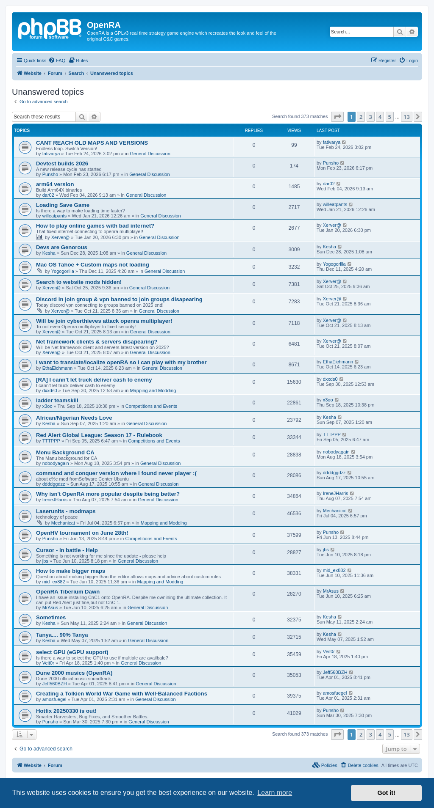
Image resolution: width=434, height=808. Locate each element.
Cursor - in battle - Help (67, 550)
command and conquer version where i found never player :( (116, 473)
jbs (45, 560)
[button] (337, 117)
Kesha (49, 253)
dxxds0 (49, 390)
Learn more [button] (274, 792)
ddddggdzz (53, 483)
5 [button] (389, 117)
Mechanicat (63, 522)
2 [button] (360, 117)
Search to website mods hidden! (79, 282)
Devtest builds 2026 (62, 163)
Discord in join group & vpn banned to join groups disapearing (119, 299)
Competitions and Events (151, 406)
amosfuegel (54, 699)
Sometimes (51, 617)
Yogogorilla (62, 271)
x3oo (47, 406)
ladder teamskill (57, 400)
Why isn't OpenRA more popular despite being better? (108, 494)
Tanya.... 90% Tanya (62, 635)
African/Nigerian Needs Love (74, 418)
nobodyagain (55, 463)
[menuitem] (56, 60)
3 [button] (370, 117)
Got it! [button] (386, 792)
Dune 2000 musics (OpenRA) (74, 673)
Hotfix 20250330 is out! (66, 711)
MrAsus (50, 607)
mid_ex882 (53, 581)
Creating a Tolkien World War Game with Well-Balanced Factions (121, 693)
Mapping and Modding (153, 390)
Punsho (50, 174)
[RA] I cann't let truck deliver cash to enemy (94, 380)
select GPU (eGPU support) (72, 652)
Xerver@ (60, 237)
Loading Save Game (62, 205)
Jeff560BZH (54, 683)
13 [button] (406, 117)
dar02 (48, 195)
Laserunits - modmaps (66, 511)
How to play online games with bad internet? (95, 226)
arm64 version (55, 184)
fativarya (51, 153)
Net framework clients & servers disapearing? (97, 341)
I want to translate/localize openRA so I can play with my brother (121, 362)
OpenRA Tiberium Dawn (68, 591)
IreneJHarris (55, 499)
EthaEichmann (57, 368)
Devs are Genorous (61, 247)
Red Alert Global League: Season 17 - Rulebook (99, 435)
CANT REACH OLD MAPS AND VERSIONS (92, 143)
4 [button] (379, 117)
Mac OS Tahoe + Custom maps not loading (92, 264)
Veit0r (48, 662)
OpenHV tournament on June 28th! (82, 533)
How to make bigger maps (70, 571)
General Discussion (150, 153)
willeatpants (54, 215)
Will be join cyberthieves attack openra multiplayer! (104, 321)
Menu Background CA (65, 452)
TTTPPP (51, 440)
